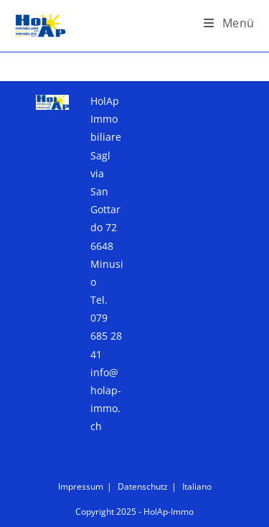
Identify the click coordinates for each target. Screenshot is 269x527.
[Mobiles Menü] (229, 23)
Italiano (197, 486)
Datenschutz (143, 486)
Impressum (80, 486)
